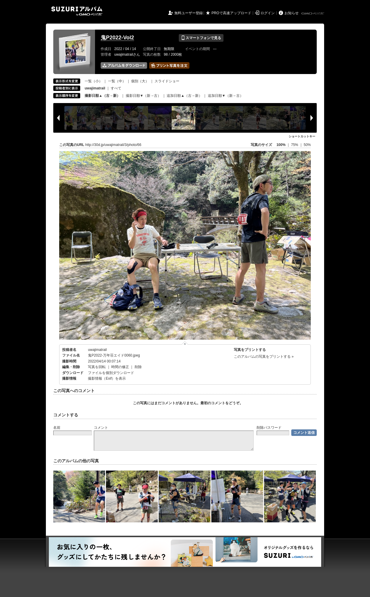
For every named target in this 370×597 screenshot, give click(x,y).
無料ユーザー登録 (188, 13)
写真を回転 (97, 367)
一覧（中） (117, 81)
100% (281, 145)
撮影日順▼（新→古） (143, 96)
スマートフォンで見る (201, 38)
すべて (116, 88)
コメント (101, 428)
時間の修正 (120, 367)
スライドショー (167, 81)
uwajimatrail (97, 350)
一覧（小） (93, 81)
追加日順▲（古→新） (184, 96)
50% (307, 145)
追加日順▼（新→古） (225, 96)
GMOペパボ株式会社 (313, 14)
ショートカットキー (302, 136)
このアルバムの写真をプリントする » (264, 356)
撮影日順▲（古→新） (102, 96)
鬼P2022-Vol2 (117, 38)
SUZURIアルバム (77, 11)
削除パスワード (269, 428)
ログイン (267, 13)
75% (295, 145)
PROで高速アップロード (231, 13)
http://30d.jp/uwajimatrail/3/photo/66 (113, 145)
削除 (138, 367)
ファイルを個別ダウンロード (111, 373)
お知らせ (291, 13)
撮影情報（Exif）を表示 (107, 378)
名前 (56, 428)
